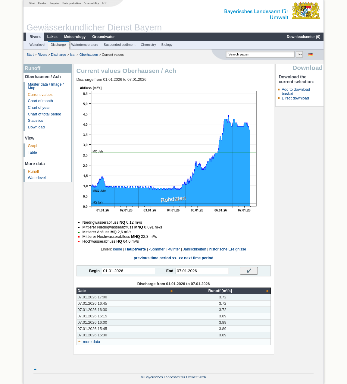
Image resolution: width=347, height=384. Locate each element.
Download (36, 127)
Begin (94, 271)
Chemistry (148, 44)
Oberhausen (89, 54)
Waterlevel (37, 44)
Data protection (71, 3)
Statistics (35, 120)
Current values (40, 95)
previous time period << (155, 258)
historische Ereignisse (227, 249)
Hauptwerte (135, 249)
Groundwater (103, 37)
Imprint (55, 3)
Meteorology (75, 37)
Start (32, 3)
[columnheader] (126, 291)
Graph (33, 146)
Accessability (91, 3)
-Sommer (157, 249)
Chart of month (40, 101)
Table (32, 152)
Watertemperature (84, 44)
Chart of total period (44, 114)
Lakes (52, 37)
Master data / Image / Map (46, 86)
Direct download (295, 98)
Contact (42, 3)
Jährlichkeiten (194, 249)
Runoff (33, 171)
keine (117, 249)
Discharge (58, 44)
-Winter (174, 249)
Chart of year (39, 107)
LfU (104, 3)
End (170, 271)
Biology (167, 44)
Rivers (35, 37)
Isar (73, 54)
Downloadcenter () (303, 37)
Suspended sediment (119, 44)
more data (91, 342)
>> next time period (196, 258)
